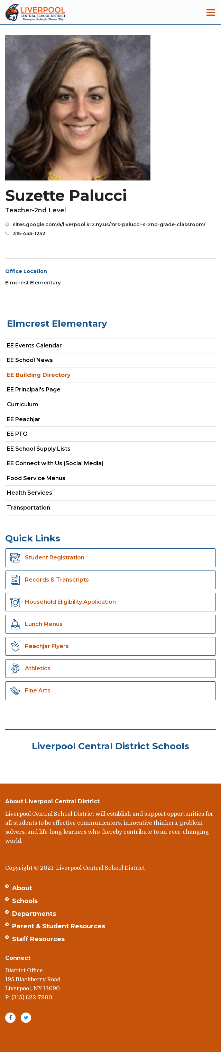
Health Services (29, 492)
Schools (25, 901)
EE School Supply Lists (39, 448)
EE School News (30, 360)
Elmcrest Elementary (57, 323)
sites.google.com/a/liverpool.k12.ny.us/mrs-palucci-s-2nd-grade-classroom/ (109, 224)
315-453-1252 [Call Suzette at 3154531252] (29, 233)
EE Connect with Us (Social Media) (55, 463)
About (22, 888)
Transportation (28, 507)
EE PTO (17, 434)
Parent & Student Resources (58, 926)
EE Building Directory (39, 375)
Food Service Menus (36, 478)
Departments (34, 914)
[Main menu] (210, 12)
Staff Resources (38, 939)
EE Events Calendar (34, 345)
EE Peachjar (36, 421)
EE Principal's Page (34, 389)
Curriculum (22, 404)
